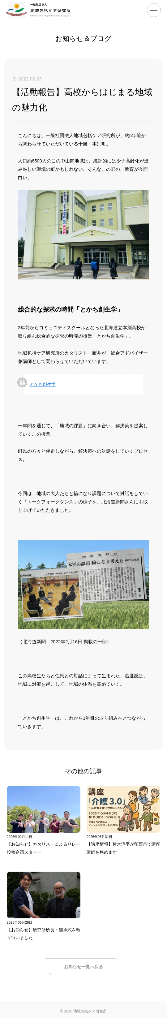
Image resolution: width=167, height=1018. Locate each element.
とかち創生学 (43, 384)
